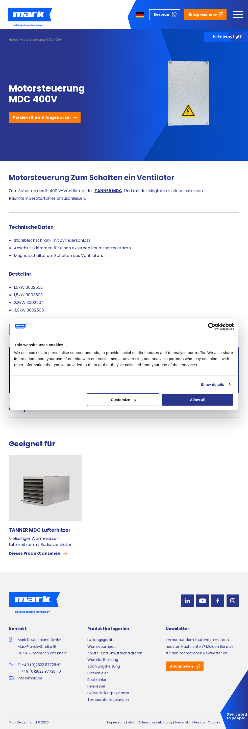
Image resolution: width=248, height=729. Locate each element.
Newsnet (181, 722)
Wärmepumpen (101, 646)
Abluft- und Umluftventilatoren (114, 653)
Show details (212, 384)
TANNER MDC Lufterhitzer (39, 530)
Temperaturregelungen (108, 699)
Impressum (116, 722)
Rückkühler (96, 679)
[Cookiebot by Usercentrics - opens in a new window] (212, 326)
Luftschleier (97, 673)
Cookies (214, 722)
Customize (123, 399)
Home (13, 39)
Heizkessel (96, 686)
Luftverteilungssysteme (108, 692)
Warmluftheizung (102, 659)
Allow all (197, 399)
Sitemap (198, 722)
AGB (131, 722)
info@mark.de (30, 678)
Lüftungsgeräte (101, 639)
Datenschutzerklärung (155, 722)
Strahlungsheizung (103, 666)
